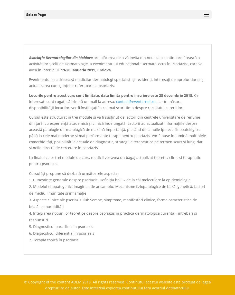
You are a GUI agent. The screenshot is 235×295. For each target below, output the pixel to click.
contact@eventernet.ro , (136, 101)
